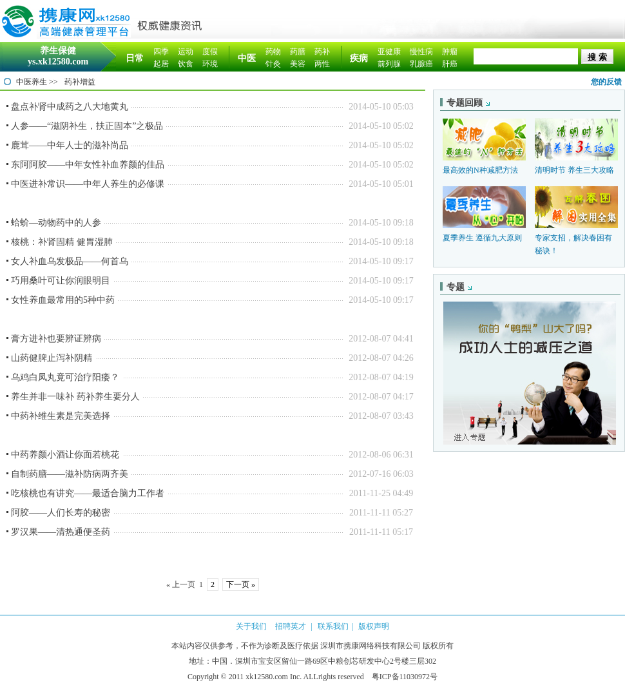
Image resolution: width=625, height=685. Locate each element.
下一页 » (240, 584)
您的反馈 (606, 81)
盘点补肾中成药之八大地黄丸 (69, 106)
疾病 (359, 58)
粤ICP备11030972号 (405, 676)
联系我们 (333, 626)
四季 (161, 51)
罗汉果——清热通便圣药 (60, 532)
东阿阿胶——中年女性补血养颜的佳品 (87, 164)
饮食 (185, 63)
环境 (210, 63)
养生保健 (58, 50)
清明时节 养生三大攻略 (574, 170)
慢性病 (421, 51)
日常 (135, 58)
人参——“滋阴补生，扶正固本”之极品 (87, 126)
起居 (161, 63)
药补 (322, 51)
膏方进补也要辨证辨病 (56, 338)
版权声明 (373, 626)
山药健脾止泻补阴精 (51, 358)
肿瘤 (449, 51)
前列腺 (389, 63)
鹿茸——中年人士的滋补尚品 (69, 145)
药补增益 (79, 81)
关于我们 (251, 626)
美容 (297, 63)
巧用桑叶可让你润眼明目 (60, 280)
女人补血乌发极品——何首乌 (69, 261)
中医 (247, 58)
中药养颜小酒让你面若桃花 (65, 454)
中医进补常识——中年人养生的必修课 (87, 184)
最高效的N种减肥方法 (480, 170)
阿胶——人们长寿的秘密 (60, 512)
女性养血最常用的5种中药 (63, 300)
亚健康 (389, 51)
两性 (322, 63)
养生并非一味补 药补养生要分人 (75, 396)
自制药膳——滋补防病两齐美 (69, 474)
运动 (185, 51)
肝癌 (449, 63)
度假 (210, 51)
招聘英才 (290, 626)
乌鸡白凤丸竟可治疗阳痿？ (65, 377)
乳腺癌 (421, 63)
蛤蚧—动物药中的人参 (56, 222)
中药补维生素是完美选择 (60, 416)
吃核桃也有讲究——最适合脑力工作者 (87, 493)
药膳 (297, 51)
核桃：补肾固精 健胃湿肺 (62, 242)
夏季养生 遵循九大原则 (482, 237)
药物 (273, 51)
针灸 (273, 63)
